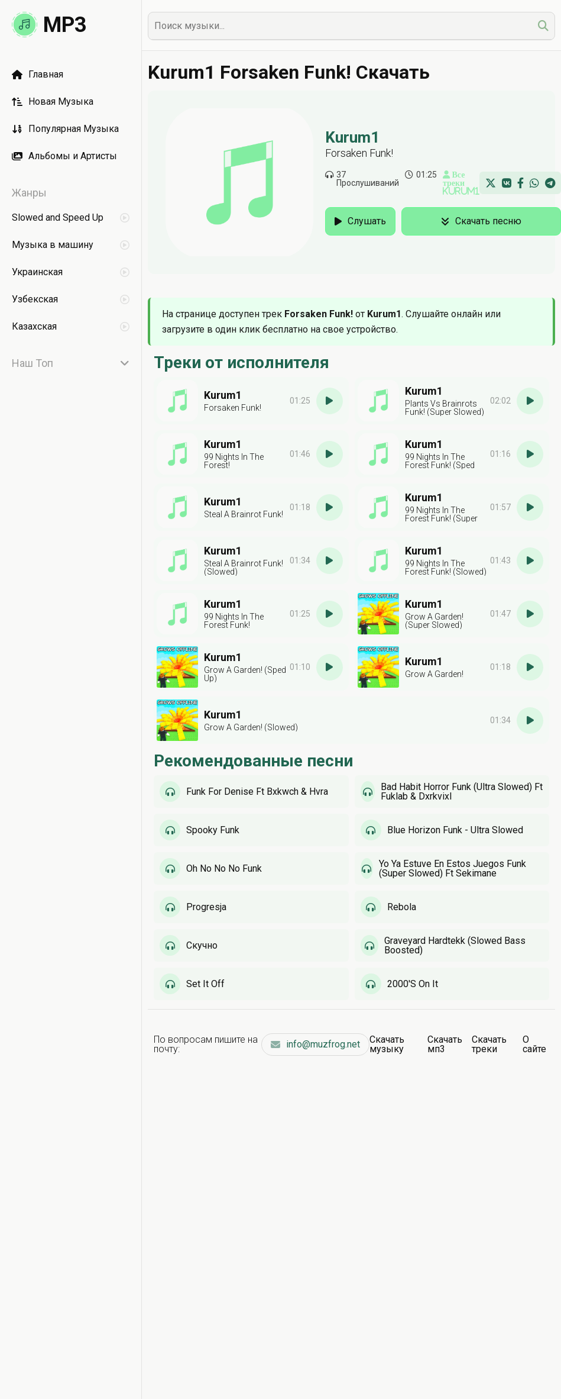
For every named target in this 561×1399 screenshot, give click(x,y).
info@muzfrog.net (315, 1044)
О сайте (534, 1044)
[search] (543, 25)
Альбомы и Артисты (64, 156)
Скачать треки (489, 1044)
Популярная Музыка (65, 128)
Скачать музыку (386, 1044)
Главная (37, 74)
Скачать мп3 (444, 1044)
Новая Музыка (52, 101)
